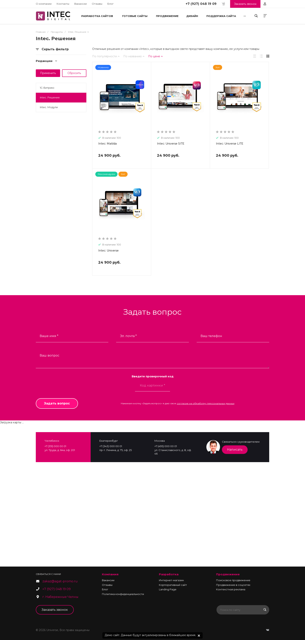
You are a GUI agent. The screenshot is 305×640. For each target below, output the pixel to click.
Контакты (63, 3)
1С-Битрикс (47, 87)
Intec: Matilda (107, 143)
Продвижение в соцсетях (233, 584)
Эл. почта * (128, 336)
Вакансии (80, 3)
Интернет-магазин (171, 580)
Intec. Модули (49, 107)
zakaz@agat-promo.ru (60, 581)
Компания (110, 574)
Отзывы (97, 3)
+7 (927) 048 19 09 (201, 4)
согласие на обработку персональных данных (205, 403)
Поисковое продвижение (233, 580)
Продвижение (228, 574)
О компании (44, 3)
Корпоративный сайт (173, 584)
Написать (235, 449)
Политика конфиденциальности (123, 594)
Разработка (169, 574)
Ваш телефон (211, 336)
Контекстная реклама (230, 589)
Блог (110, 3)
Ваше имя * (49, 336)
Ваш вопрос (49, 355)
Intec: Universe (108, 250)
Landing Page (167, 589)
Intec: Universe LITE (229, 143)
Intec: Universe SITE (170, 143)
